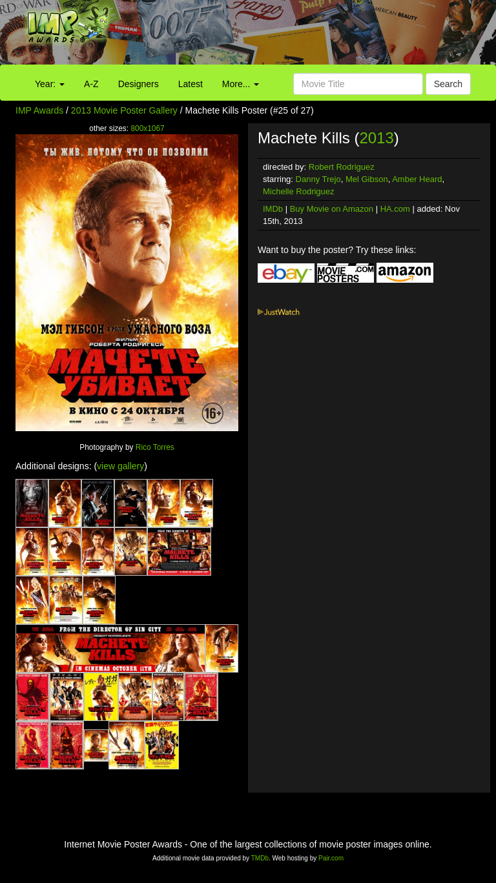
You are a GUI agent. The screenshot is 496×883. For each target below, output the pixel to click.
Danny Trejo (318, 179)
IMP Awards (39, 110)
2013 (376, 138)
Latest (190, 84)
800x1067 (147, 128)
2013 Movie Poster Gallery (124, 110)
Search (448, 84)
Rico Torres (155, 447)
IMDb (273, 209)
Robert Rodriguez (342, 167)
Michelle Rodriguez (299, 191)
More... (240, 84)
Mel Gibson (367, 179)
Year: (50, 84)
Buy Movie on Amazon (331, 209)
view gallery (120, 466)
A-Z (91, 84)
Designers (138, 84)
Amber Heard (417, 179)
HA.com (395, 209)
